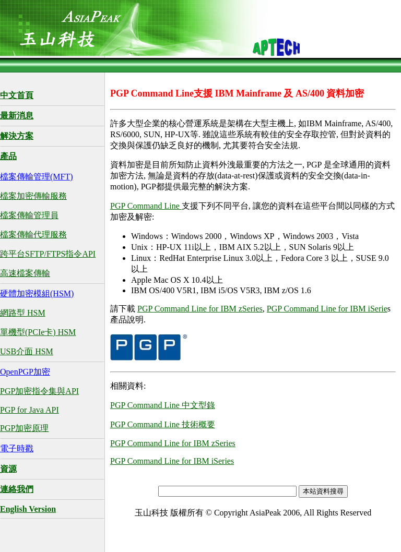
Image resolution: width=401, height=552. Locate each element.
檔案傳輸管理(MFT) (36, 176)
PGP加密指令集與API (39, 391)
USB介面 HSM (26, 351)
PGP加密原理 (24, 428)
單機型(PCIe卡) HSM (38, 332)
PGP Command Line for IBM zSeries (200, 308)
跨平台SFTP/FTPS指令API (48, 253)
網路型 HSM (22, 312)
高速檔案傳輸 (25, 273)
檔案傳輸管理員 (29, 215)
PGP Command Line (146, 205)
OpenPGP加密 (25, 371)
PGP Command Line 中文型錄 (162, 405)
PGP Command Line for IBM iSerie (327, 308)
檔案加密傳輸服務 (33, 195)
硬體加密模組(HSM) (37, 293)
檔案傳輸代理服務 (33, 234)
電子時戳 (16, 448)
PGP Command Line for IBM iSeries (172, 461)
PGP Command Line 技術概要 (162, 424)
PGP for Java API (29, 409)
